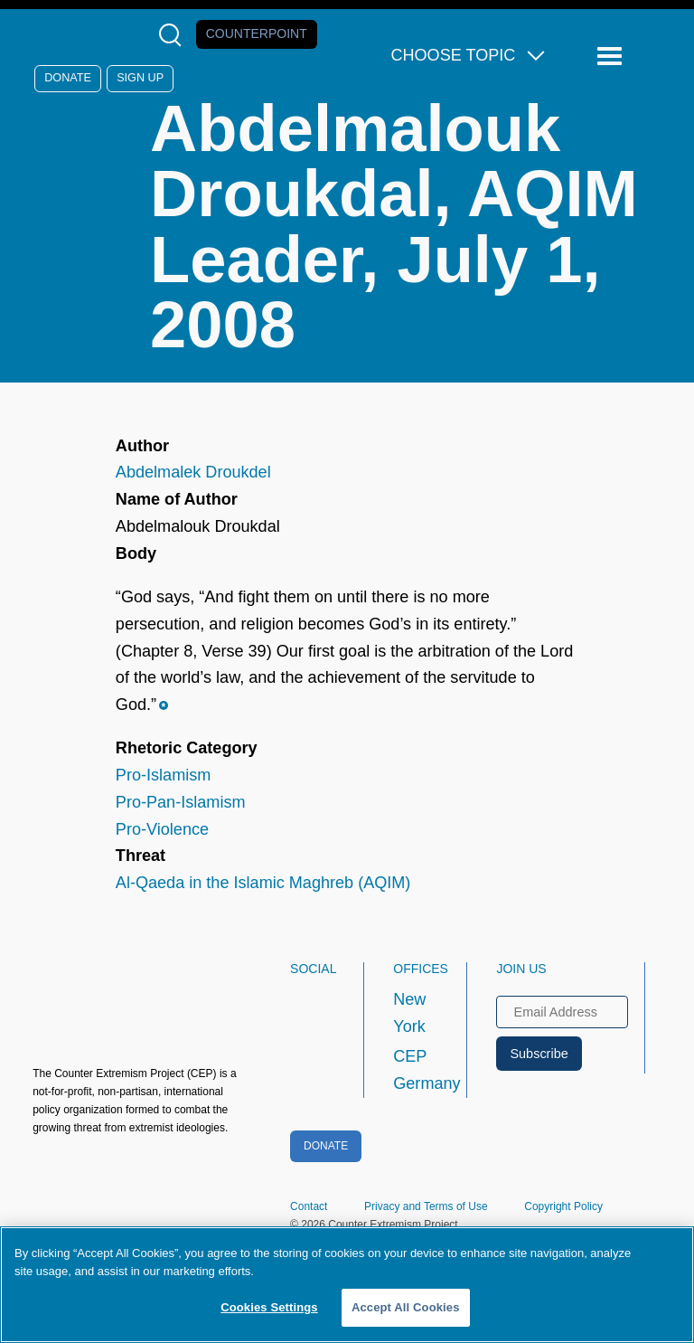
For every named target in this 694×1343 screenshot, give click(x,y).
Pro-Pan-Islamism (181, 802)
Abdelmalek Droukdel (193, 472)
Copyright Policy (563, 1206)
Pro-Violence (162, 829)
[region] (347, 1284)
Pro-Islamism (163, 775)
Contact (308, 1206)
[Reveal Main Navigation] (612, 56)
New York (409, 1013)
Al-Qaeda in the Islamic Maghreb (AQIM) (263, 883)
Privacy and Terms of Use (426, 1206)
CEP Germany (413, 1069)
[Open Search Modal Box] (174, 35)
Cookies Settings (269, 1307)
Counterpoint (256, 33)
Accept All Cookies (406, 1307)
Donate (67, 77)
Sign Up (140, 77)
